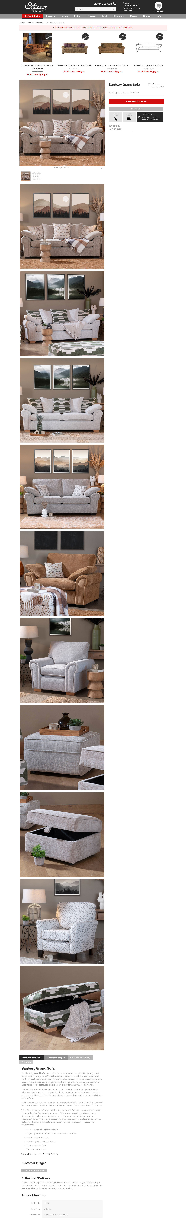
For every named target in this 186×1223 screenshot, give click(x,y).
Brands (146, 16)
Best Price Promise (152, 116)
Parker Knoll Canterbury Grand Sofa (74, 65)
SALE (104, 16)
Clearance (118, 16)
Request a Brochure (136, 102)
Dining (77, 16)
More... (133, 16)
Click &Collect (115, 117)
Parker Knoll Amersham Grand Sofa (111, 65)
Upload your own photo (34, 1170)
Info (159, 16)
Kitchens (91, 16)
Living (65, 16)
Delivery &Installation (129, 117)
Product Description (32, 1058)
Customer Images (56, 1058)
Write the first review (156, 84)
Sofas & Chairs (32, 16)
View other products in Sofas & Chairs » (39, 1154)
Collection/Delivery (80, 1058)
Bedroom (50, 16)
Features (26, 1062)
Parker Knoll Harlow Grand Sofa (148, 65)
